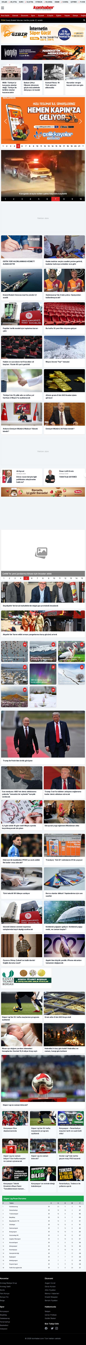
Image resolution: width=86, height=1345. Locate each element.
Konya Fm (4, 1297)
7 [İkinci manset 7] (37, 578)
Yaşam (67, 15)
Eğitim (58, 15)
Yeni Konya (4, 1293)
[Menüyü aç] (2, 8)
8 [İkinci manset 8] (42, 578)
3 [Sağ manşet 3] (22, 199)
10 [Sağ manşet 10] (81, 199)
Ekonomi (24, 15)
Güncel (15, 15)
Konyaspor (4, 1311)
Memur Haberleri (52, 1293)
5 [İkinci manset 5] (26, 578)
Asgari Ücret (50, 1283)
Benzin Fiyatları (51, 1300)
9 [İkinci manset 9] (48, 578)
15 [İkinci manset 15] (82, 578)
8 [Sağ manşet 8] (64, 199)
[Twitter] (52, 1328)
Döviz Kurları (50, 1286)
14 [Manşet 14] (52, 146)
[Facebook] (46, 1328)
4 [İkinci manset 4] (20, 578)
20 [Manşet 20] (75, 146)
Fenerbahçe (5, 1322)
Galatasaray (5, 1318)
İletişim (47, 1311)
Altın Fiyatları (50, 1290)
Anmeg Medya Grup (8, 1283)
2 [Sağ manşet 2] (13, 199)
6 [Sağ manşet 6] (47, 199)
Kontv (2, 1290)
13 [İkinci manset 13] (71, 578)
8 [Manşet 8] (29, 146)
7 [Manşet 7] (25, 146)
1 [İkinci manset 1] (3, 578)
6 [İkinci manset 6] (31, 578)
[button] (80, 80)
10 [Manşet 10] (37, 146)
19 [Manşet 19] (72, 146)
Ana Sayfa (5, 15)
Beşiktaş (3, 1315)
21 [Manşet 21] (79, 146)
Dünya (75, 15)
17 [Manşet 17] (64, 146)
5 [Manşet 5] (18, 146)
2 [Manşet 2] (6, 146)
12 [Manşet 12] (45, 146)
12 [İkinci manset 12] (65, 578)
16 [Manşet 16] (60, 146)
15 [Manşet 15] (56, 146)
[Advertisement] (43, 218)
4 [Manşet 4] (14, 146)
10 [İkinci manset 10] (54, 578)
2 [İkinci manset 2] (9, 578)
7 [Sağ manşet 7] (55, 199)
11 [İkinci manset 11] (60, 578)
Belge (2, 1300)
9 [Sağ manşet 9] (72, 199)
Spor (33, 15)
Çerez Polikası (51, 1315)
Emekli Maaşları (51, 1297)
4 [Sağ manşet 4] (30, 199)
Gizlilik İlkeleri (50, 1318)
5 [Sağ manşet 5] (38, 199)
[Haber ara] (84, 20)
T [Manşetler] (83, 146)
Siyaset (41, 15)
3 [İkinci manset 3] (15, 578)
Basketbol (4, 1325)
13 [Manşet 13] (49, 146)
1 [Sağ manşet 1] (5, 199)
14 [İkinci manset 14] (76, 578)
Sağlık (83, 15)
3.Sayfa (50, 15)
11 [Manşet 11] (41, 146)
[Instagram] (56, 1328)
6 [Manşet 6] (22, 146)
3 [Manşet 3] (10, 146)
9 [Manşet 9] (33, 146)
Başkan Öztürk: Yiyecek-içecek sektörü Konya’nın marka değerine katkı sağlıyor (36, 20)
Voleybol (3, 1329)
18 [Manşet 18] (68, 146)
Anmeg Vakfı (5, 1286)
